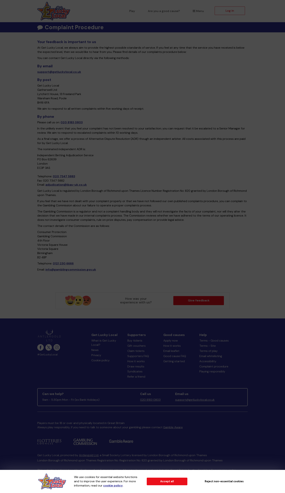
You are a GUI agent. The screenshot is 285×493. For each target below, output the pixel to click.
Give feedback (199, 300)
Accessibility (207, 361)
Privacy (96, 355)
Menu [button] (198, 11)
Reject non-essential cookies (224, 481)
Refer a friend (136, 377)
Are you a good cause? (164, 11)
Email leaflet (171, 351)
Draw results (135, 366)
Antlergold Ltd (88, 455)
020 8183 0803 (72, 122)
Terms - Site (207, 346)
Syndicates (134, 371)
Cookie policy (100, 360)
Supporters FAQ (138, 356)
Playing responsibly (212, 371)
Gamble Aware (173, 427)
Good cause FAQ (174, 356)
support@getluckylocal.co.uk (59, 72)
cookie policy (113, 485)
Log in (230, 11)
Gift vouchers (136, 346)
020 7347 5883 (64, 176)
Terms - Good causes (214, 340)
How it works (136, 361)
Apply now (170, 340)
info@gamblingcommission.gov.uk (70, 269)
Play (132, 11)
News (95, 350)
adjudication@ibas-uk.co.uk (66, 185)
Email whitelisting (210, 356)
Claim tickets (136, 351)
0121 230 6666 (63, 263)
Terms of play (208, 351)
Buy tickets (134, 340)
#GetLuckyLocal (47, 354)
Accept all (167, 481)
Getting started (174, 361)
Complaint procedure (213, 366)
